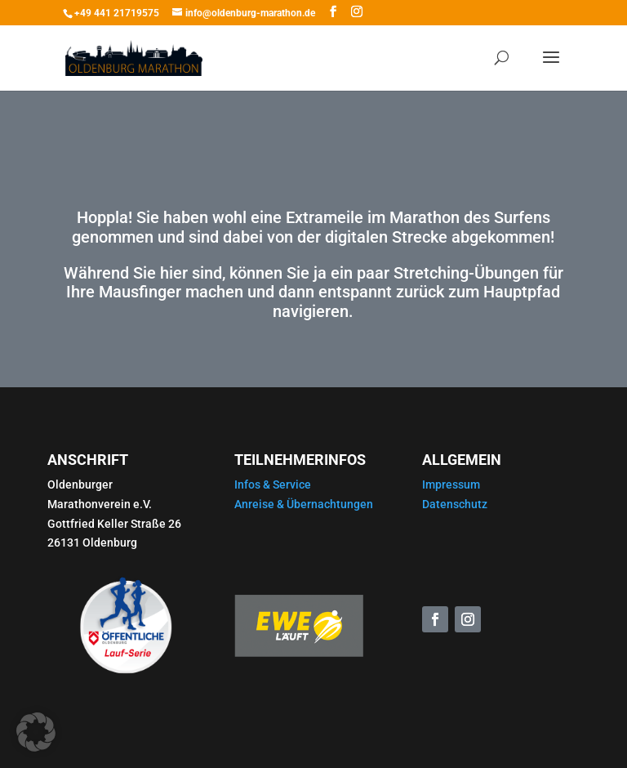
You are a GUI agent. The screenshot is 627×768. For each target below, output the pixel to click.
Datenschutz (454, 504)
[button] (36, 732)
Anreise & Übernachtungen (303, 504)
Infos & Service (272, 484)
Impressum (451, 484)
